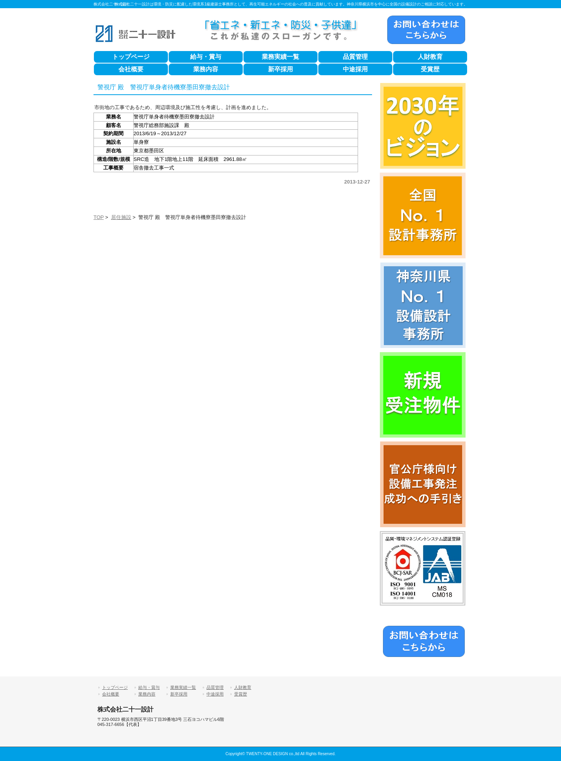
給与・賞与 (205, 56)
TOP (99, 217)
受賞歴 (430, 69)
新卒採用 (280, 69)
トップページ (131, 56)
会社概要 (130, 69)
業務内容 (205, 69)
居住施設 (121, 217)
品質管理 (355, 56)
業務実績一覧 (280, 56)
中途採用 (355, 69)
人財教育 (430, 56)
